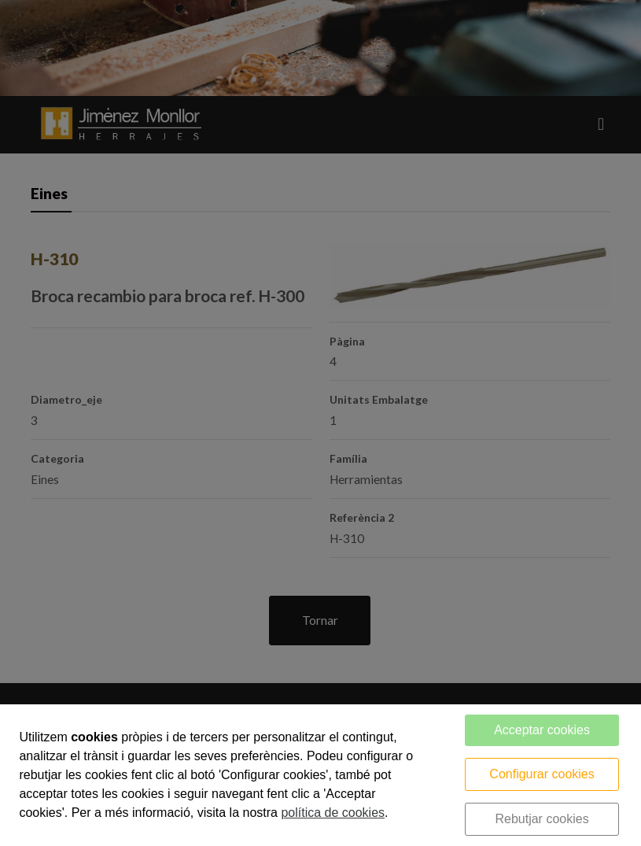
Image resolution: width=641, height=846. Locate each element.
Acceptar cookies (542, 730)
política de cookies (333, 812)
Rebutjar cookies (541, 819)
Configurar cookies (541, 774)
